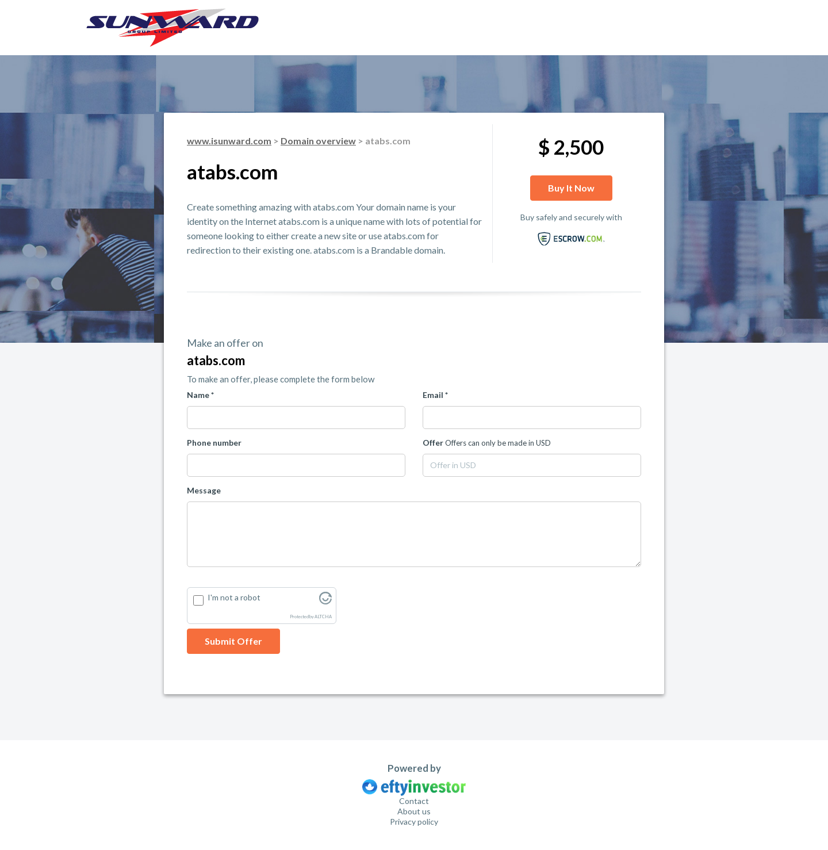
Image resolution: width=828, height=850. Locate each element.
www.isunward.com (229, 140)
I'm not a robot (234, 597)
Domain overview (318, 140)
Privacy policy (414, 821)
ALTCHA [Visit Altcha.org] (323, 616)
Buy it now (571, 187)
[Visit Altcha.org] (325, 601)
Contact (414, 801)
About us (414, 811)
